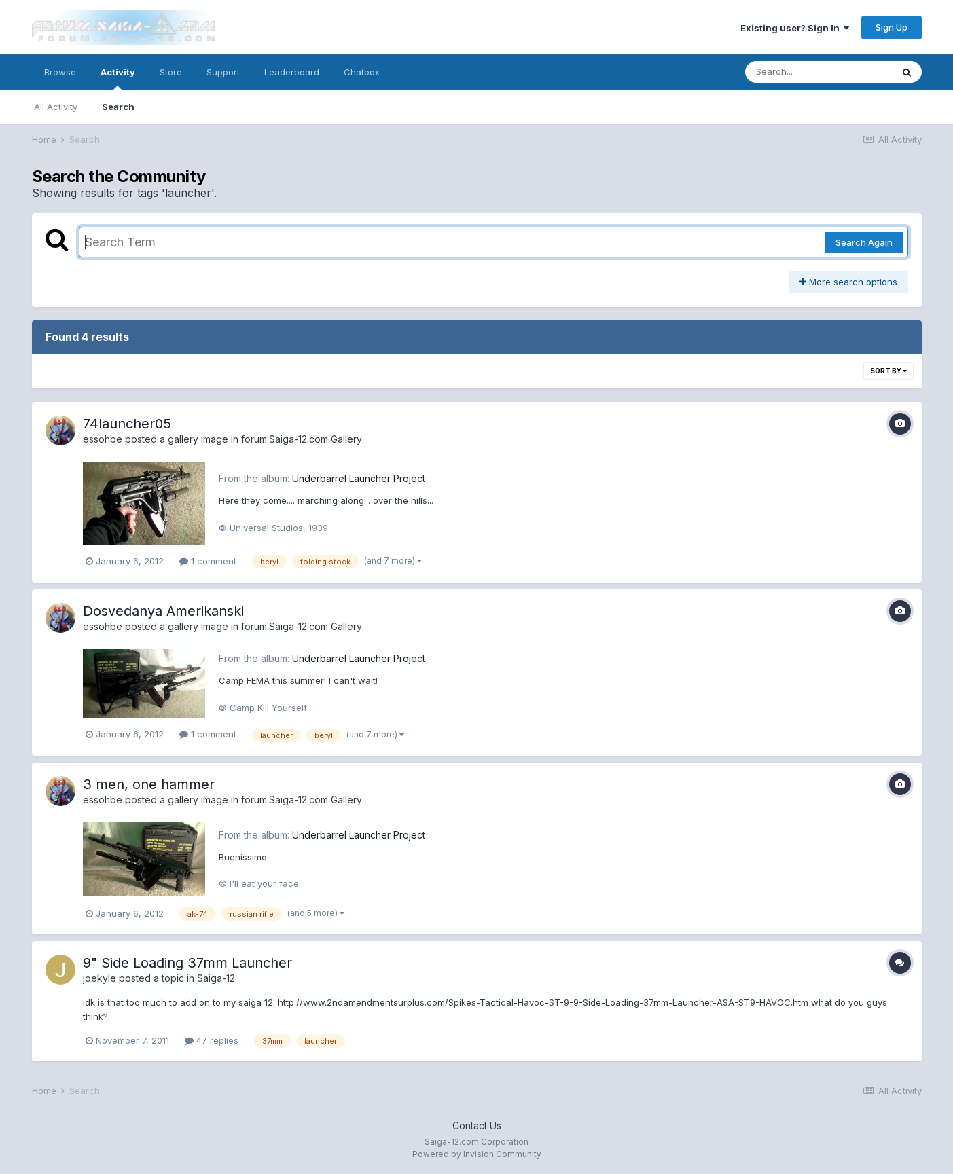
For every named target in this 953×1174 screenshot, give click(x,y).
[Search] (818, 72)
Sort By (888, 371)
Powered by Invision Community (476, 1154)
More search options (848, 281)
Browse (60, 72)
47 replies (211, 1040)
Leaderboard (291, 72)
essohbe (102, 439)
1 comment (207, 560)
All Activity (55, 106)
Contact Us (476, 1125)
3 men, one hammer (149, 784)
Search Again (864, 242)
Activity (118, 78)
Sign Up (891, 27)
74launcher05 (127, 424)
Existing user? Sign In (794, 27)
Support (223, 72)
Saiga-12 (216, 978)
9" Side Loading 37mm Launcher (187, 963)
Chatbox (362, 72)
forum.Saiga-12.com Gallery (301, 439)
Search (118, 106)
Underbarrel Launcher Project (358, 478)
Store (171, 72)
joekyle (99, 978)
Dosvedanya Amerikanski (163, 611)
